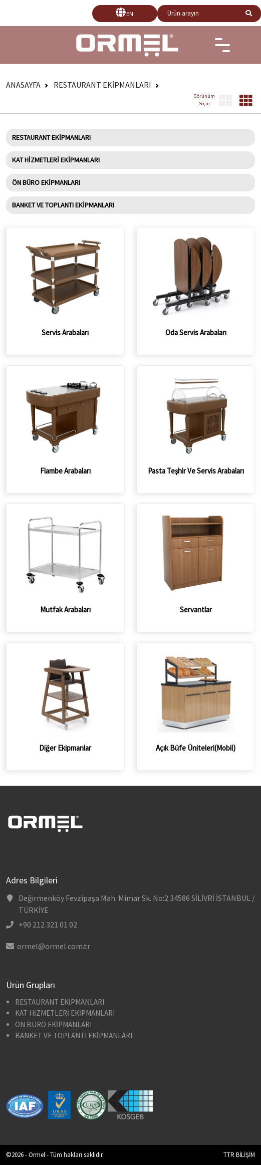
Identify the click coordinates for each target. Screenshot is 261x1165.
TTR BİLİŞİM (239, 1154)
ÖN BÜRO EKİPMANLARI (46, 182)
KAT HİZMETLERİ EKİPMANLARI (56, 159)
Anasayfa (23, 85)
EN (129, 14)
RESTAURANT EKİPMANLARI (102, 85)
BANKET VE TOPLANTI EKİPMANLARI (63, 204)
